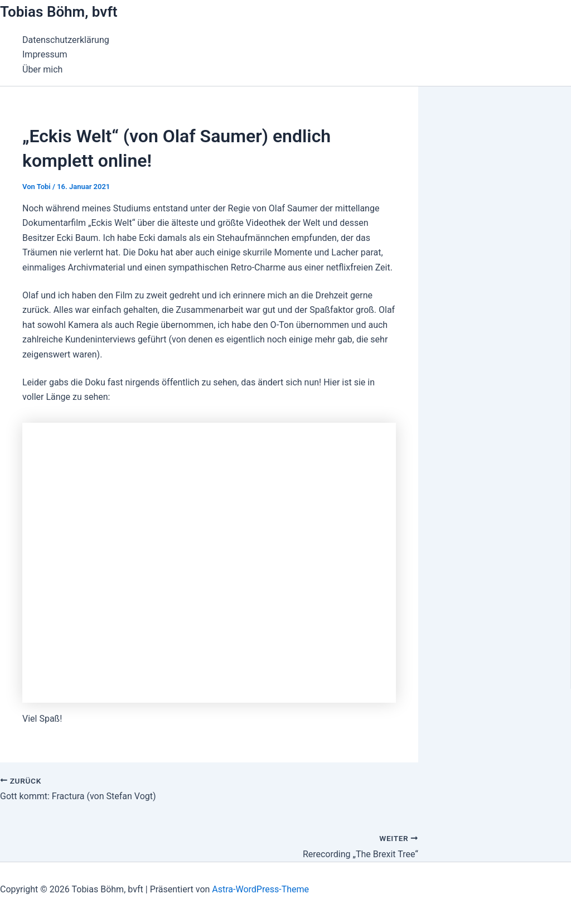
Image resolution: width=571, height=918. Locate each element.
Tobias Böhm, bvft (58, 11)
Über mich (42, 69)
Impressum (44, 54)
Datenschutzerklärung (65, 40)
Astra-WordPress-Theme (260, 889)
